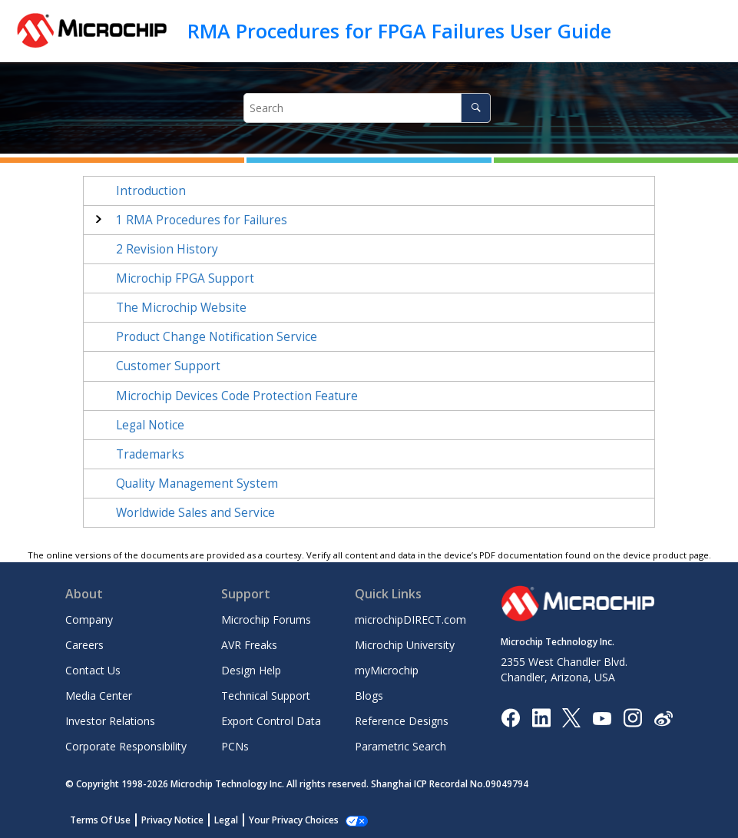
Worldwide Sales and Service (195, 513)
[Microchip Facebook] (510, 717)
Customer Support (168, 366)
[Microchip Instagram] (632, 717)
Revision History (167, 249)
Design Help (251, 670)
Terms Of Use (100, 819)
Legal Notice (150, 425)
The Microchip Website (181, 308)
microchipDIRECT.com (410, 619)
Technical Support (265, 695)
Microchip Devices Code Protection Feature (237, 396)
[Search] (476, 108)
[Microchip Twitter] (571, 717)
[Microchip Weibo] (663, 717)
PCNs (235, 746)
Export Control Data (271, 721)
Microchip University (405, 645)
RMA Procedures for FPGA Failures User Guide (399, 30)
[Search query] (367, 108)
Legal (226, 819)
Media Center (98, 695)
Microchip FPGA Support (185, 278)
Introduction (151, 191)
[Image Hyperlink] (601, 717)
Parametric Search (400, 746)
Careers (84, 645)
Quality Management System (197, 483)
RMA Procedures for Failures (201, 220)
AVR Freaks (249, 645)
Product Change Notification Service (216, 337)
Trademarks (150, 454)
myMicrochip (387, 670)
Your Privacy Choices (294, 819)
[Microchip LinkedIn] (541, 717)
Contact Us (93, 670)
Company (89, 619)
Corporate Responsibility (126, 746)
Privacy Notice (172, 819)
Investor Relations (110, 721)
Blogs (369, 695)
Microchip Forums (266, 619)
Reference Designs (401, 721)
